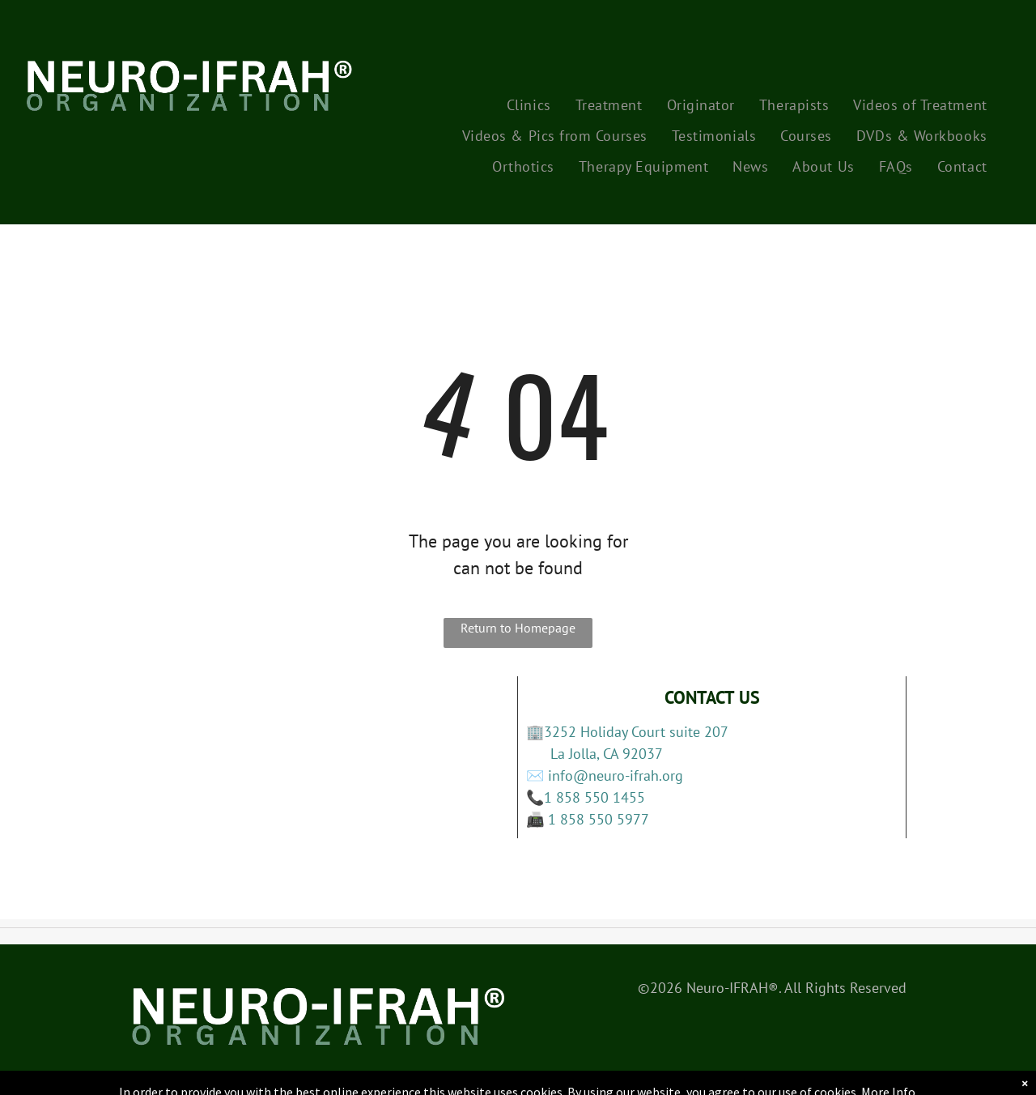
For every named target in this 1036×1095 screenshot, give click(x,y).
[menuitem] (529, 104)
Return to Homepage (518, 628)
